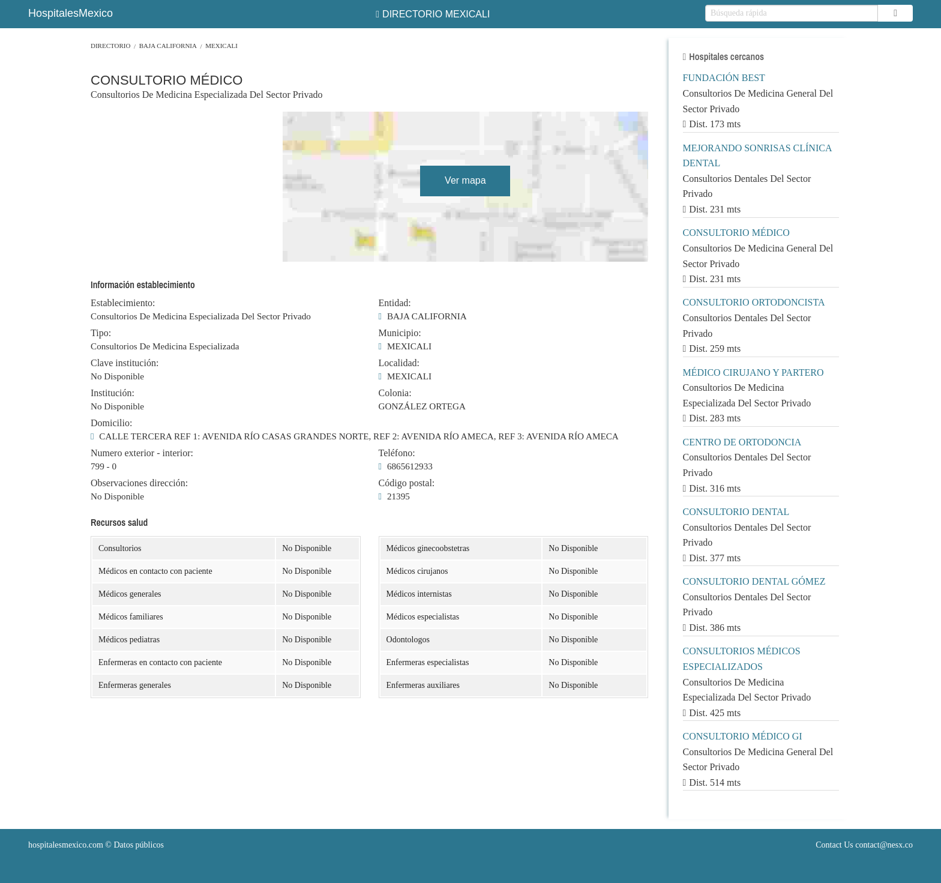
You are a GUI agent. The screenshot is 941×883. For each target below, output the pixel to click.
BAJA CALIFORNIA (168, 45)
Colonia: (395, 393)
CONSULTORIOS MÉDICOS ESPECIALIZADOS (742, 659)
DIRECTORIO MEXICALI (433, 14)
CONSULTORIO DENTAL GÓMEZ (754, 581)
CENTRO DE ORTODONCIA (742, 442)
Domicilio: (111, 423)
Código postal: (407, 483)
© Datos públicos (96, 844)
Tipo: (101, 333)
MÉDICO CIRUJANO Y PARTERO (753, 372)
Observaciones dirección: (139, 483)
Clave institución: (124, 363)
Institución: (112, 393)
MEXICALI (221, 45)
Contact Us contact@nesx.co (864, 844)
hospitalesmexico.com (65, 844)
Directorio (110, 45)
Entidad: (395, 303)
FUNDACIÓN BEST (724, 78)
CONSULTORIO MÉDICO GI (742, 736)
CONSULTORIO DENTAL (736, 512)
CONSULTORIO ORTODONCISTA (754, 302)
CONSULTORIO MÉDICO (736, 233)
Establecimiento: (123, 303)
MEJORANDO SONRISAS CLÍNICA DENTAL (757, 156)
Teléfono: (397, 453)
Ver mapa (465, 180)
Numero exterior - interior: (142, 453)
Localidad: (399, 363)
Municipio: (400, 333)
